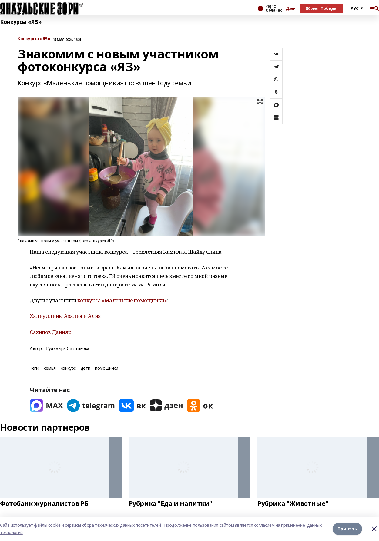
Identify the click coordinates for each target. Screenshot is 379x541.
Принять (347, 529)
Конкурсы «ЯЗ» (21, 22)
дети (85, 368)
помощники (106, 368)
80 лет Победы (322, 8)
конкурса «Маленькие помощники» (121, 300)
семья (50, 368)
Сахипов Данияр (50, 331)
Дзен (290, 8)
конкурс (68, 368)
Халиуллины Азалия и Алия (65, 315)
